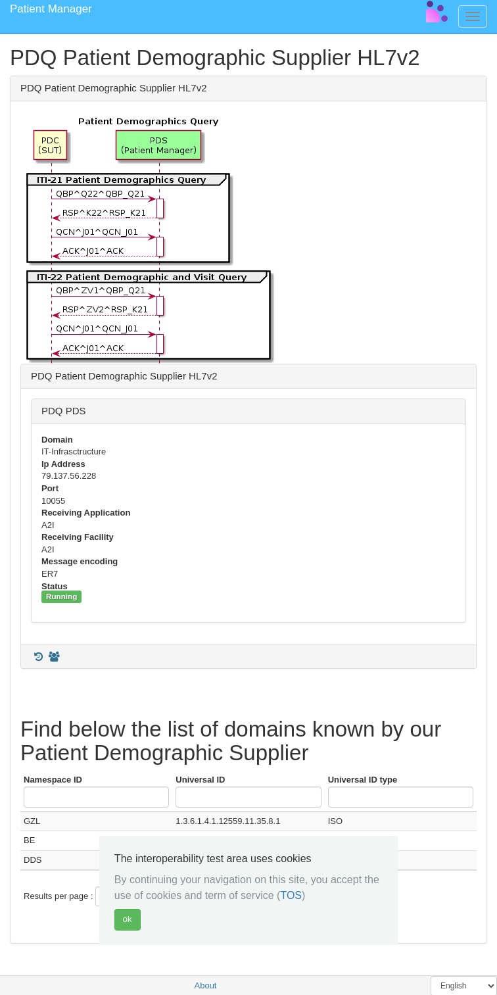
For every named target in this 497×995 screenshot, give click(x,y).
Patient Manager (51, 9)
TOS (291, 895)
